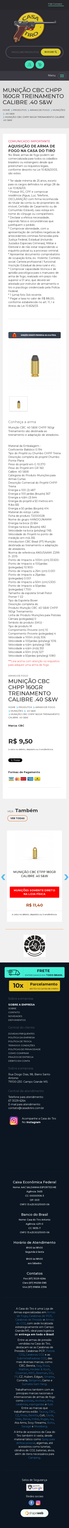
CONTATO (14, 1012)
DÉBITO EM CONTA (19, 1060)
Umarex (49, 1376)
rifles (50, 1400)
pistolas (29, 1400)
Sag (38, 1365)
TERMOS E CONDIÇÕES (21, 1045)
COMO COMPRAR (18, 1053)
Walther (24, 1369)
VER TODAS (17, 818)
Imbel (35, 1419)
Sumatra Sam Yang (34, 1384)
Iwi (51, 1419)
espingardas (36, 1404)
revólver (40, 1400)
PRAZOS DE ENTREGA (20, 1057)
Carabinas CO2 (35, 1354)
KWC (31, 1373)
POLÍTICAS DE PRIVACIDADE (24, 1049)
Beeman (41, 1373)
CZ (17, 1415)
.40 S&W (9, 113)
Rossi (46, 1365)
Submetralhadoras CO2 (31, 1358)
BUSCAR (51, 52)
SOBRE (12, 1008)
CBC (21, 725)
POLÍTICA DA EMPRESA (21, 1037)
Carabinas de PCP (40, 1316)
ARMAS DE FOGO (38, 110)
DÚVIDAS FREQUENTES (21, 1033)
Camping (34, 1457)
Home (6, 110)
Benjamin (35, 1380)
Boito (50, 1422)
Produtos (18, 110)
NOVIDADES (15, 1016)
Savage (26, 1426)
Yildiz (18, 1419)
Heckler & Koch (40, 1369)
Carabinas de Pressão (29, 1319)
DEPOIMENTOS (17, 1020)
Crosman (21, 1373)
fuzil (50, 1404)
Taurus (43, 1411)
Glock (49, 1415)
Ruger (44, 1419)
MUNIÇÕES (57, 110)
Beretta (33, 1415)
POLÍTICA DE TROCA (20, 1041)
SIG (51, 1373)
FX (16, 1376)
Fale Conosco (55, 3)
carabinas (22, 1404)
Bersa (26, 1419)
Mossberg (40, 1426)
